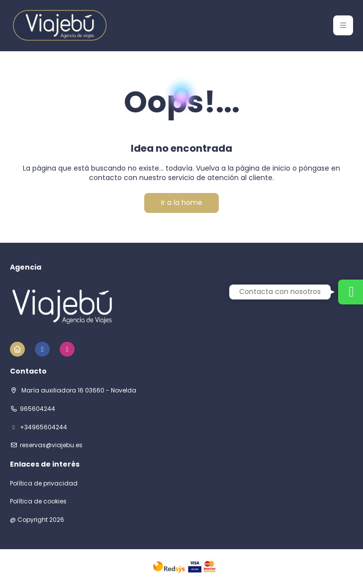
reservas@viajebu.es (51, 445)
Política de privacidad (44, 483)
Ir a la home (181, 202)
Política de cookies (38, 501)
